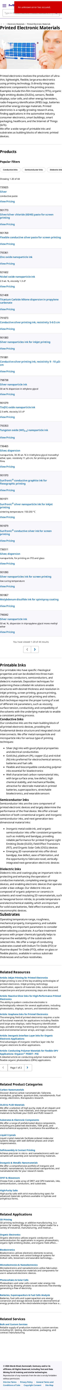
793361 (4, 252)
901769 (4, 233)
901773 (4, 210)
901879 (4, 525)
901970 (4, 475)
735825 (4, 187)
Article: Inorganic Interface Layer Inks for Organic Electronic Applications (26, 1037)
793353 (4, 425)
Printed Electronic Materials (39, 24)
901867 (4, 595)
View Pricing (7, 201)
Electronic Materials (16, 24)
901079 (4, 403)
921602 (4, 272)
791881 (4, 357)
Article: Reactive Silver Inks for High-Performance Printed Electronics (30, 997)
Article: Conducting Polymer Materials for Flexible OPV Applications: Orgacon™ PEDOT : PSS (29, 1052)
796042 (4, 614)
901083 (4, 337)
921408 (4, 295)
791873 (4, 318)
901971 (4, 499)
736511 (4, 549)
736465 (4, 446)
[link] (9, 1382)
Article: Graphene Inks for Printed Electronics (24, 1014)
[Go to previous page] (28, 1067)
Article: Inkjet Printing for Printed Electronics (24, 977)
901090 (4, 572)
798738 (4, 380)
